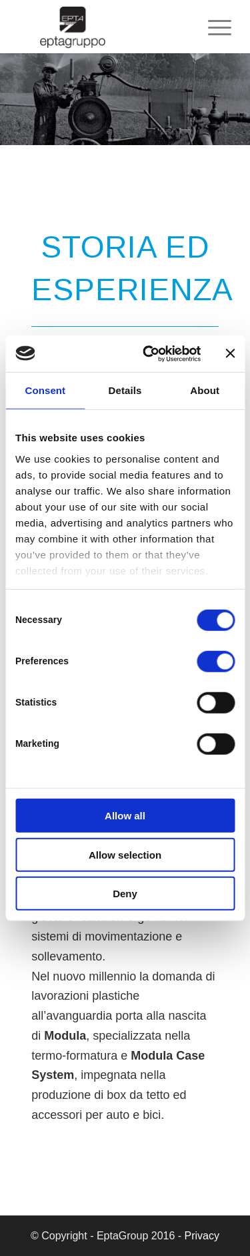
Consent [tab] (45, 390)
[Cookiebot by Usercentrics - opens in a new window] (149, 353)
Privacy (202, 1235)
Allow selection (125, 854)
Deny (125, 893)
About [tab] (204, 390)
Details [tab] (125, 390)
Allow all (125, 815)
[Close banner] (230, 353)
